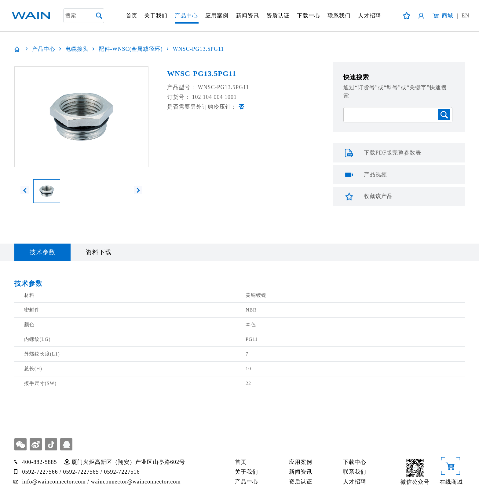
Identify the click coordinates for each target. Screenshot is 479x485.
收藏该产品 (378, 196)
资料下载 (99, 252)
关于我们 (155, 16)
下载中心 (308, 16)
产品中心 (186, 16)
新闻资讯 (247, 16)
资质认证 (278, 16)
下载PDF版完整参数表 (392, 153)
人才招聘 (369, 16)
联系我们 (339, 16)
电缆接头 (77, 49)
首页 (131, 16)
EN (463, 16)
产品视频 (375, 174)
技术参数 (42, 252)
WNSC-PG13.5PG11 (198, 49)
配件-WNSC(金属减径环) (131, 49)
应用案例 (217, 16)
